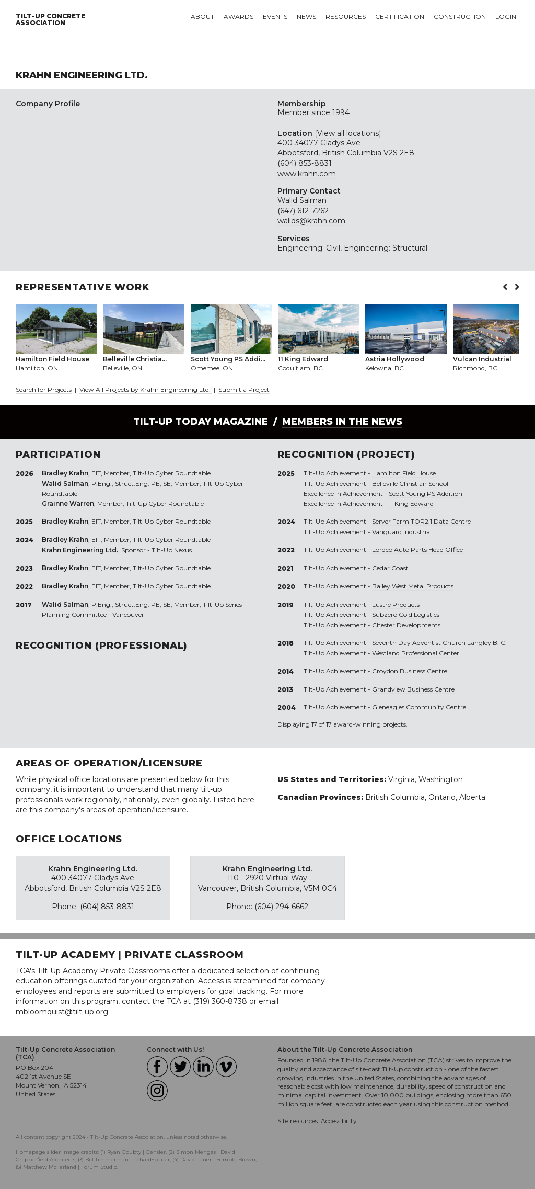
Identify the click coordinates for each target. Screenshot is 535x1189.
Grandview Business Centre (413, 689)
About (202, 16)
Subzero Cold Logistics (405, 614)
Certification (399, 16)
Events (275, 16)
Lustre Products (396, 604)
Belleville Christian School (410, 484)
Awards (238, 16)
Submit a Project (244, 389)
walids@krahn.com (311, 220)
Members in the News (342, 421)
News (306, 16)
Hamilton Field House (404, 473)
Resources (345, 16)
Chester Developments (406, 625)
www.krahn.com (306, 173)
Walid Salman (302, 200)
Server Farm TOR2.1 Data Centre (421, 521)
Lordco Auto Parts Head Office (417, 549)
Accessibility (339, 1121)
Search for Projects (44, 389)
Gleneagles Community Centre (419, 707)
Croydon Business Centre (409, 671)
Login (505, 16)
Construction (460, 16)
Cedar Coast (390, 568)
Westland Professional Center (415, 653)
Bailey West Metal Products (412, 586)
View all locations (348, 133)
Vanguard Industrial (402, 532)
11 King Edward (411, 503)
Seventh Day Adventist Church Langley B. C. (439, 643)
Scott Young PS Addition (425, 493)
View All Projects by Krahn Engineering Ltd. (145, 389)
